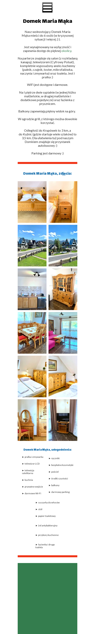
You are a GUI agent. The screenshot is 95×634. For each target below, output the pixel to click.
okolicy (66, 51)
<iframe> (47, 598)
